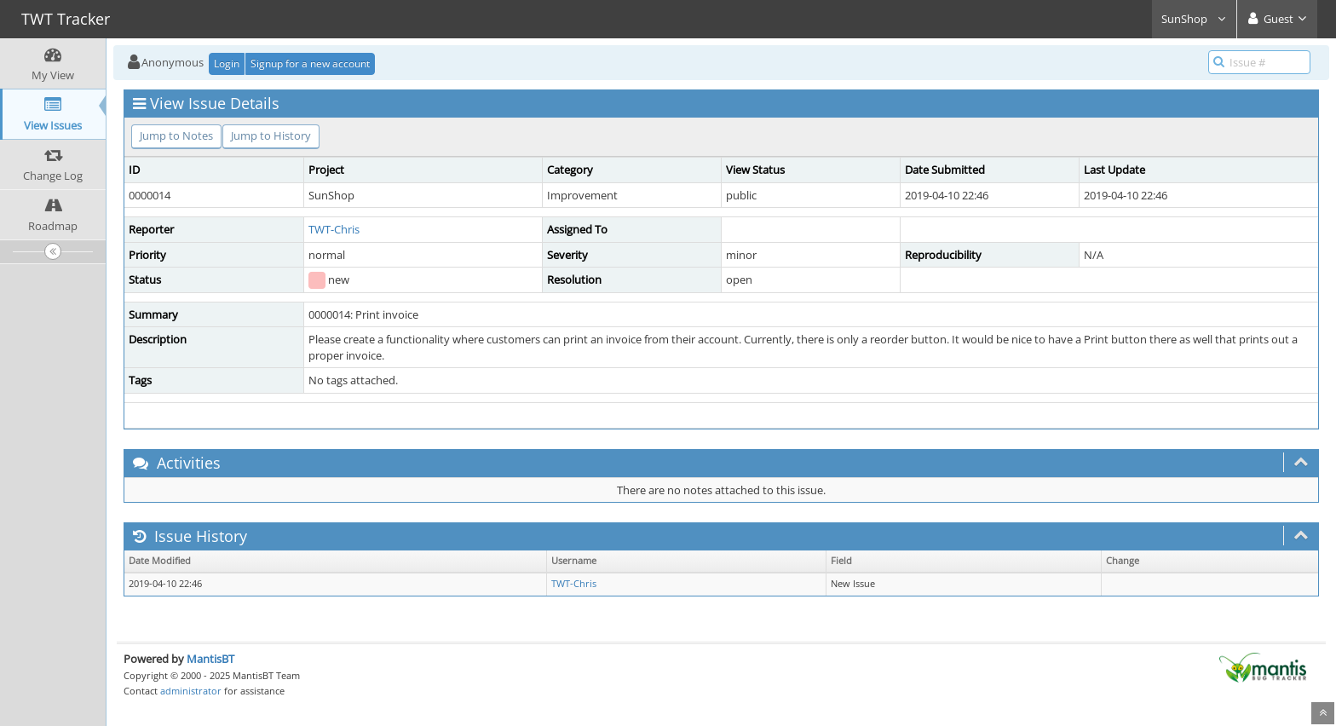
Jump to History (271, 135)
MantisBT (210, 658)
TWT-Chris (334, 229)
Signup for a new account (310, 63)
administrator (191, 690)
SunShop (1194, 18)
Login (226, 63)
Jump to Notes (176, 135)
